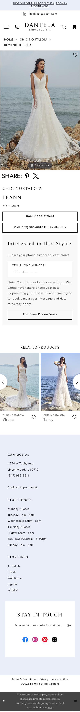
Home (9, 40)
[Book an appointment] (40, 14)
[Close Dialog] (4, 703)
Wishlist (13, 591)
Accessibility (60, 681)
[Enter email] (40, 626)
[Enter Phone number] (38, 273)
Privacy (44, 681)
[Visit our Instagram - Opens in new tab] (35, 641)
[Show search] (64, 27)
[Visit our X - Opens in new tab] (55, 641)
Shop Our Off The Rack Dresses (33, 3)
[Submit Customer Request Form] (40, 316)
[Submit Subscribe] (69, 626)
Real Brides (15, 579)
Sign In (12, 585)
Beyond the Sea (18, 45)
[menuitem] (6, 27)
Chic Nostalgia (34, 40)
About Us (14, 567)
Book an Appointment (22, 488)
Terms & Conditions (24, 681)
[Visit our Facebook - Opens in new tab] (25, 641)
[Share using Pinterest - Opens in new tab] (27, 177)
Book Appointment (40, 216)
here (50, 709)
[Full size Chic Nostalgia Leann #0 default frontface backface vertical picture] (40, 110)
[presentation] (19, 383)
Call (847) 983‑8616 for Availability (40, 228)
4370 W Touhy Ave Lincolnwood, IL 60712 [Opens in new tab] (23, 467)
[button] (6, 27)
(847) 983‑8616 (19, 476)
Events (12, 573)
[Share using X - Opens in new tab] (36, 176)
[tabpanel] (40, 110)
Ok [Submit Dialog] (76, 702)
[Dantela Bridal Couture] (40, 27)
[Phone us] (17, 27)
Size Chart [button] (11, 206)
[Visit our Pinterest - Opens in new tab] (45, 641)
